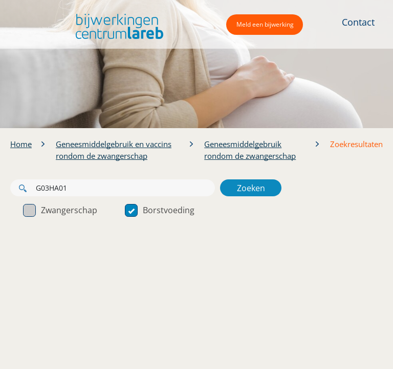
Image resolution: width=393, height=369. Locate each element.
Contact (358, 22)
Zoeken (251, 188)
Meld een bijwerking (265, 24)
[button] (117, 26)
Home (21, 144)
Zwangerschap (60, 210)
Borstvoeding (159, 210)
